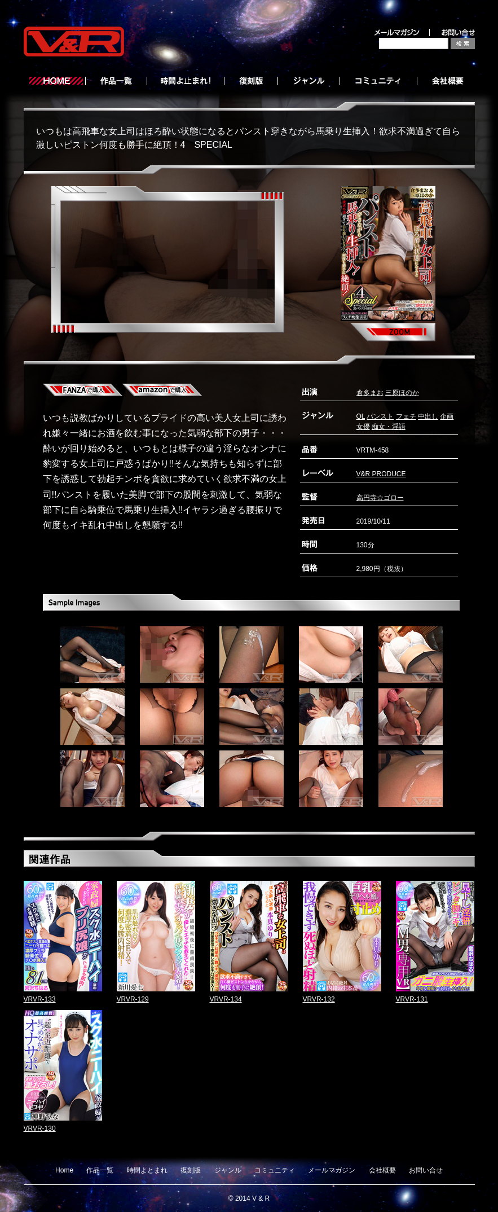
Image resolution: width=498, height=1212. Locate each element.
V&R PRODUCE (381, 474)
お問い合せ (426, 1170)
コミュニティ (274, 1170)
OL (360, 416)
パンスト (380, 416)
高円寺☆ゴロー (380, 498)
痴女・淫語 (389, 427)
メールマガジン (331, 1170)
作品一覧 (99, 1170)
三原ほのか (402, 393)
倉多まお (370, 393)
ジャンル (227, 1170)
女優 (363, 427)
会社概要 (382, 1170)
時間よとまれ (147, 1170)
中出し (428, 416)
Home (64, 1170)
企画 (446, 416)
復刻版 (190, 1170)
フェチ (406, 416)
